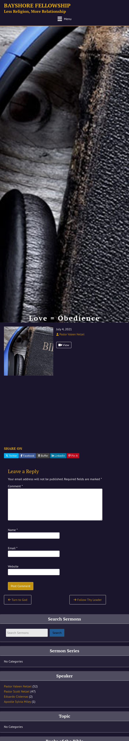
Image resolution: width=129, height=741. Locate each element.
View (63, 345)
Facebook (27, 455)
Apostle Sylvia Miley (17, 702)
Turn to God (17, 600)
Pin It (73, 455)
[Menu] (64, 19)
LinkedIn (58, 455)
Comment (15, 486)
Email (12, 548)
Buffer (43, 455)
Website (13, 566)
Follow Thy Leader (88, 600)
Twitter (11, 455)
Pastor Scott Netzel (17, 691)
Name (13, 530)
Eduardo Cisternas (16, 696)
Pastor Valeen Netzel (18, 686)
